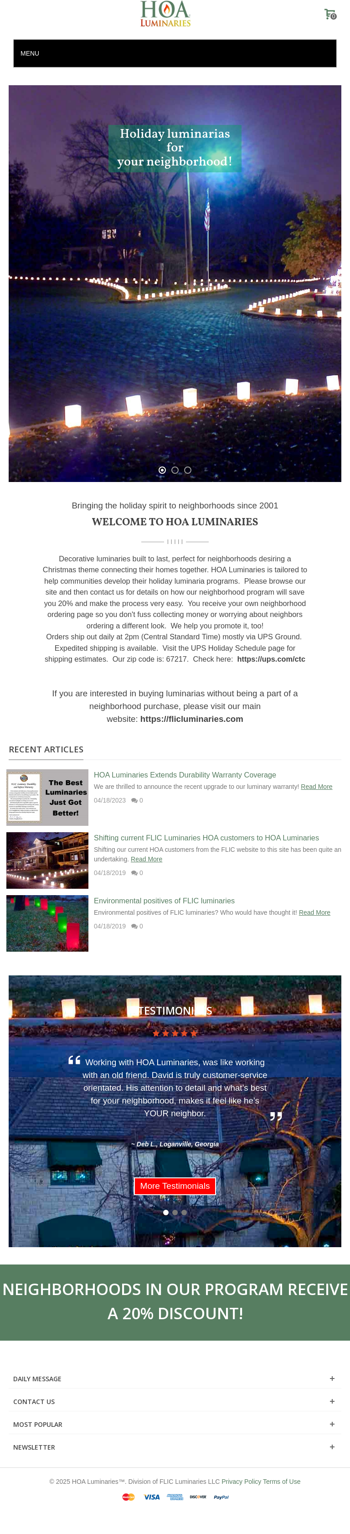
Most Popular (37, 1424)
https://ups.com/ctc (271, 659)
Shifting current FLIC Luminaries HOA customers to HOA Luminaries (206, 838)
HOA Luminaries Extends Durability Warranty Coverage (185, 775)
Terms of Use (281, 1481)
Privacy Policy (241, 1481)
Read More (316, 786)
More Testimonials (175, 1186)
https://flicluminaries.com (191, 719)
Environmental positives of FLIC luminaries (164, 901)
